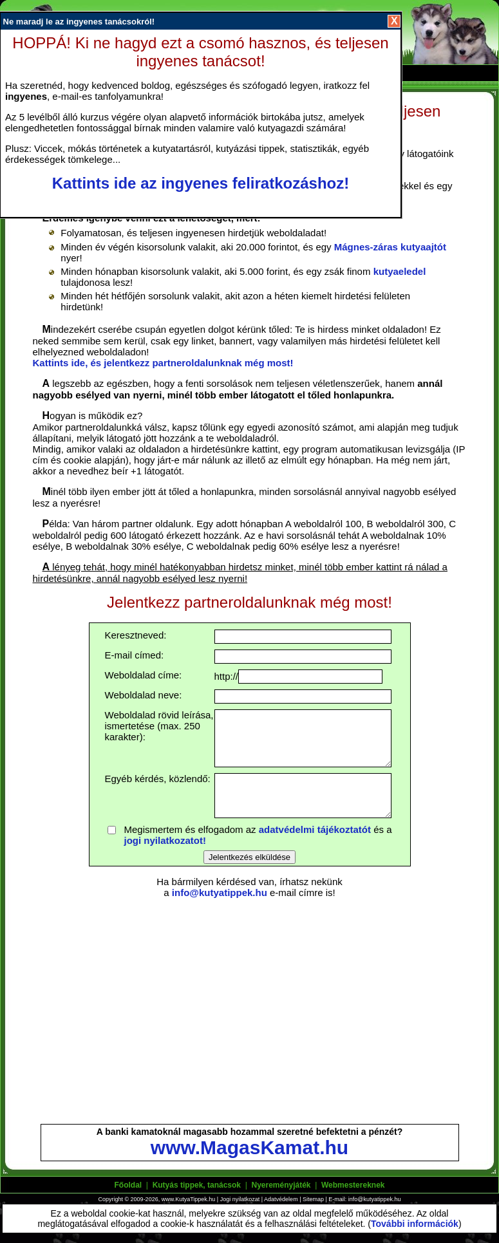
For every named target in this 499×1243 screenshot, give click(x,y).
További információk (414, 1224)
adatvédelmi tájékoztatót (315, 829)
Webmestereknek (353, 1185)
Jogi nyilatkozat (240, 1199)
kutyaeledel (399, 271)
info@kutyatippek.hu (219, 892)
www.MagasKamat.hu (249, 1147)
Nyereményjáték (280, 1185)
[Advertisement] (250, 1012)
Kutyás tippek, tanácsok (197, 1185)
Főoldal (128, 1185)
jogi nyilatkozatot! (165, 840)
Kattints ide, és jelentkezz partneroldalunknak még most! (163, 362)
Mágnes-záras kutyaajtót (390, 246)
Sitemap (313, 1199)
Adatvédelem (281, 1199)
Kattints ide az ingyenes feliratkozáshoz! (200, 183)
